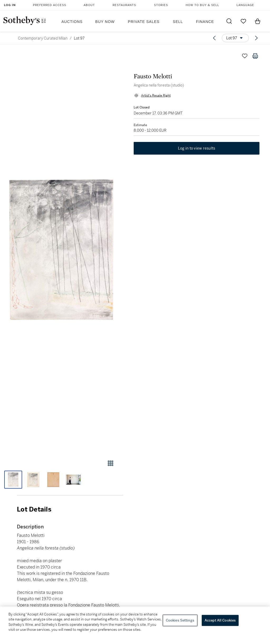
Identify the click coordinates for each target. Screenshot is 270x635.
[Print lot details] (255, 56)
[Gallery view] (110, 463)
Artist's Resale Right (156, 95)
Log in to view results (196, 148)
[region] (135, 621)
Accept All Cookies (220, 620)
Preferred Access (49, 5)
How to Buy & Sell (202, 5)
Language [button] (245, 5)
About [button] (89, 5)
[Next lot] (256, 38)
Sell (178, 22)
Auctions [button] (72, 22)
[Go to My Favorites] (243, 21)
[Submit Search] (229, 21)
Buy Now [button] (105, 22)
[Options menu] (235, 38)
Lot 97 (79, 38)
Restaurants (124, 5)
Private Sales (144, 22)
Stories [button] (161, 5)
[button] (61, 250)
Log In (10, 5)
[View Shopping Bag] (257, 21)
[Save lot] (244, 56)
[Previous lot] (214, 38)
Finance (205, 22)
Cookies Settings (180, 620)
